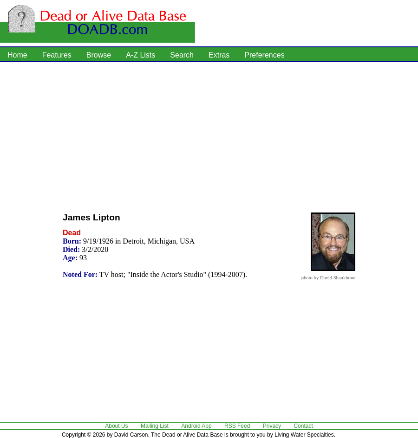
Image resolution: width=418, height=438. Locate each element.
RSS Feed (237, 426)
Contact (303, 426)
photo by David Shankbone (328, 277)
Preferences (264, 55)
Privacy (272, 426)
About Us (116, 426)
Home (17, 55)
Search (182, 55)
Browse (98, 55)
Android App (196, 426)
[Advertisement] (185, 135)
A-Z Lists (140, 55)
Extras (219, 55)
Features (57, 55)
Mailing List (155, 426)
